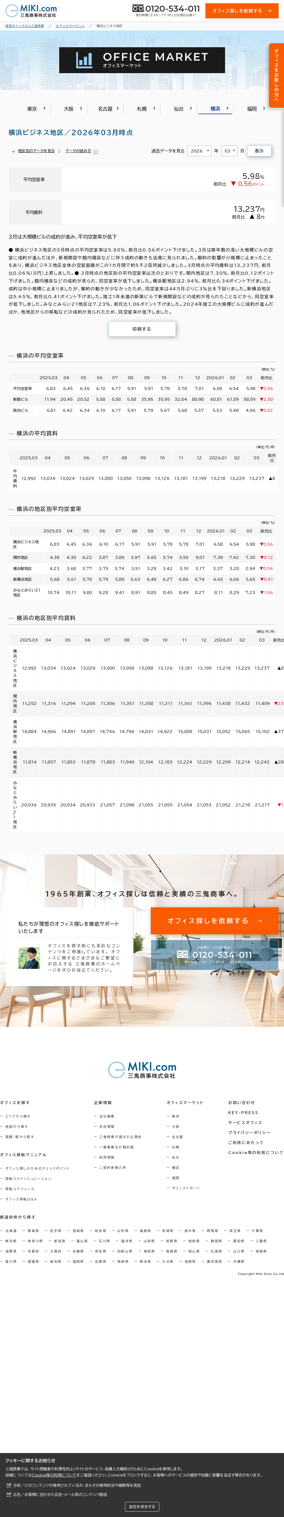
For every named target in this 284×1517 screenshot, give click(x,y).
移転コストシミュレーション (28, 1178)
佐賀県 (101, 1261)
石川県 (104, 1241)
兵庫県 (78, 1251)
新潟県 (60, 1241)
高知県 (56, 1261)
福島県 (145, 1230)
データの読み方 (78, 151)
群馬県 (213, 1230)
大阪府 (56, 1251)
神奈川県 (35, 1241)
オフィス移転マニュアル (23, 1155)
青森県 (33, 1230)
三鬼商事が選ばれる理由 (120, 1136)
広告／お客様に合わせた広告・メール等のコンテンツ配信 (60, 1494)
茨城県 (168, 1230)
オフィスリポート (186, 1188)
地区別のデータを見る (36, 151)
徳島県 (261, 1251)
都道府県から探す (18, 1217)
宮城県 (78, 1230)
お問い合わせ (241, 1103)
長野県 (172, 1241)
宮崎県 (190, 1261)
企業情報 (103, 1103)
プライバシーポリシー (249, 1133)
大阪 (176, 1126)
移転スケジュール (20, 1188)
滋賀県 (11, 1251)
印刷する (141, 329)
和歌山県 (125, 1251)
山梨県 (149, 1241)
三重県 (261, 1241)
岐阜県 (194, 1241)
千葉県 (257, 1230)
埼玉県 (235, 1230)
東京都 (11, 1241)
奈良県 (101, 1251)
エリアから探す (18, 1116)
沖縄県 (239, 1261)
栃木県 (190, 1230)
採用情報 (107, 1157)
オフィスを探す (15, 1103)
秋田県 (101, 1230)
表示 (259, 151)
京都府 (33, 1251)
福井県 (127, 1241)
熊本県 (145, 1261)
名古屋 (178, 1136)
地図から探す (16, 1126)
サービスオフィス (245, 1123)
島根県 (172, 1251)
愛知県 (239, 1241)
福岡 (176, 1177)
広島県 (216, 1251)
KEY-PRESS (243, 1113)
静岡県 (216, 1241)
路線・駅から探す (19, 1136)
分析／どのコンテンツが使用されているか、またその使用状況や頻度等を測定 (77, 1485)
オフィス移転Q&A (21, 1199)
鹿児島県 (215, 1261)
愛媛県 (33, 1261)
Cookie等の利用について (54, 1475)
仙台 (176, 1157)
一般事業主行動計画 (116, 1147)
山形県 (123, 1230)
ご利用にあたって (246, 1143)
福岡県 (78, 1261)
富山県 (82, 1241)
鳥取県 (149, 1251)
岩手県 (56, 1230)
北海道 (11, 1230)
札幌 (176, 1147)
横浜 (176, 1167)
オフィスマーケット (185, 1103)
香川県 (11, 1261)
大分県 (168, 1261)
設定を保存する (142, 1507)
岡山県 (194, 1251)
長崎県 (123, 1261)
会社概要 (107, 1116)
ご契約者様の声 (113, 1167)
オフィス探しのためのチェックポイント (37, 1168)
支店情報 (107, 1126)
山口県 (239, 1251)
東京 (176, 1116)
